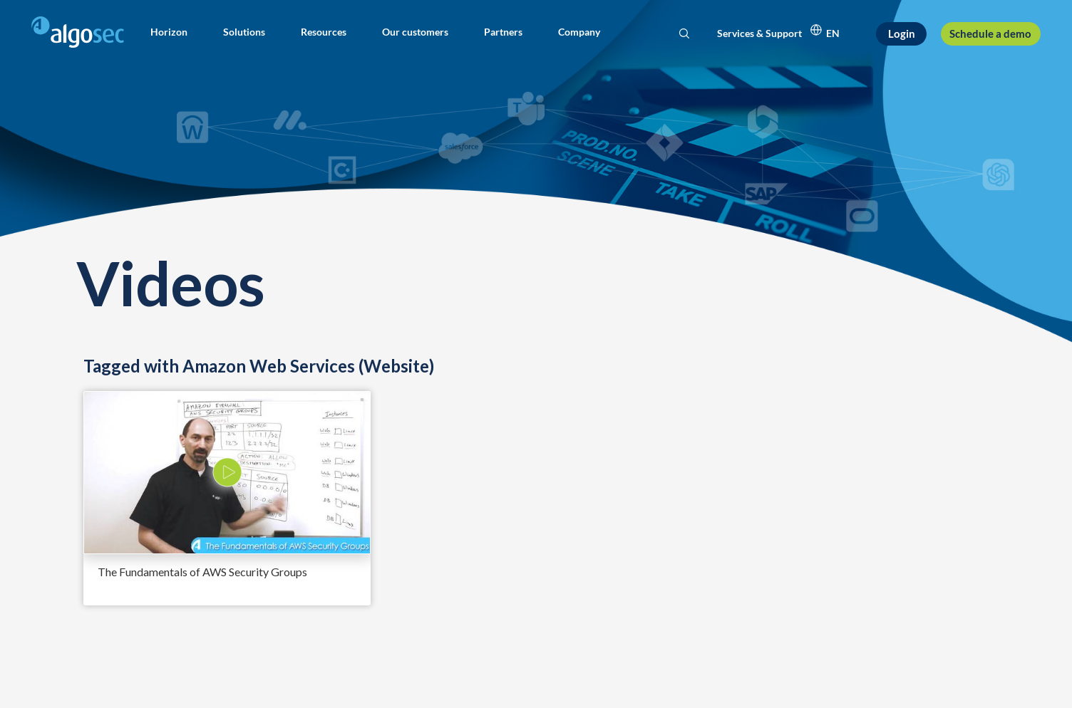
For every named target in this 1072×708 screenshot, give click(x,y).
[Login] (901, 34)
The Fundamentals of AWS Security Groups (202, 571)
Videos (170, 282)
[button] (169, 32)
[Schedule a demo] (991, 34)
